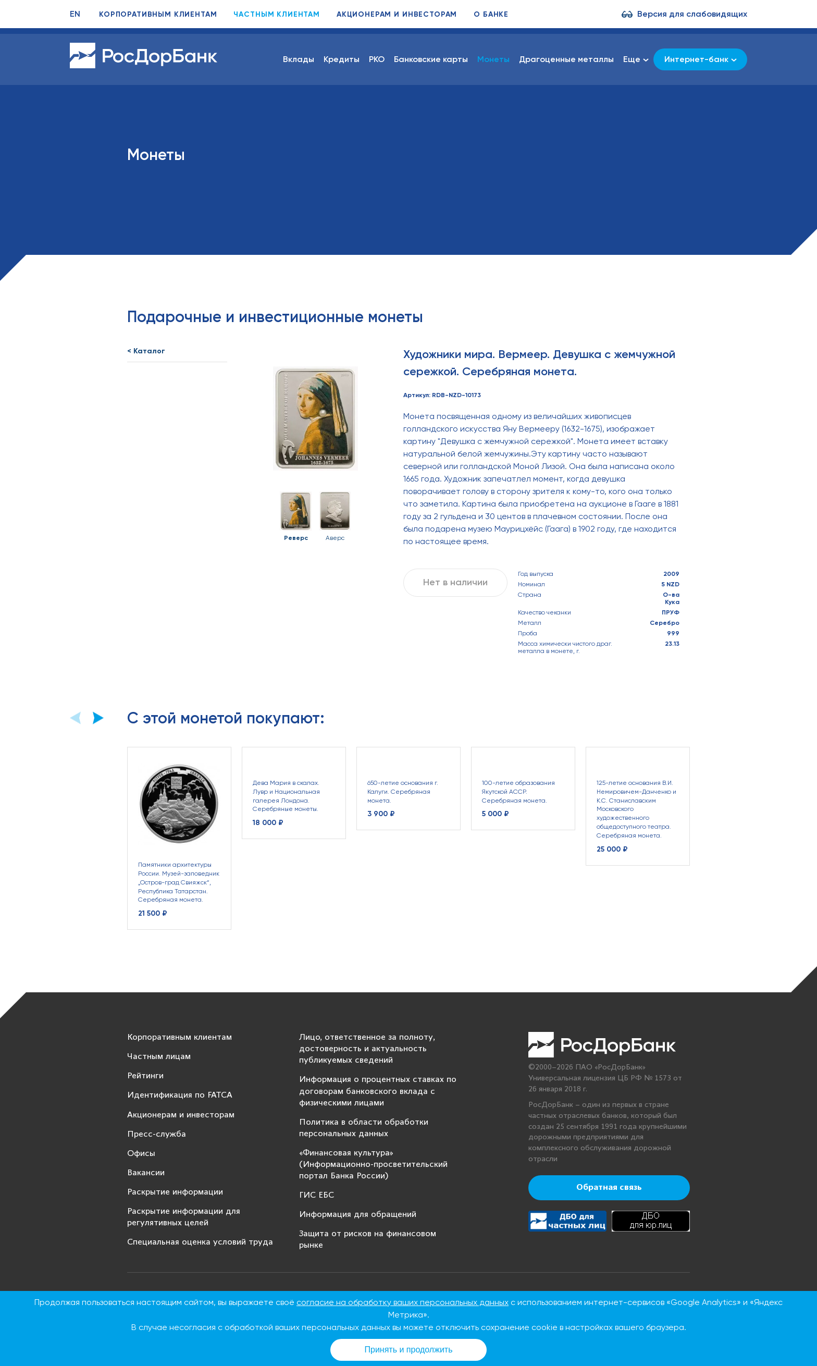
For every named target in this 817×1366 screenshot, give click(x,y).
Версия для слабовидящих (692, 14)
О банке (491, 14)
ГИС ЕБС (316, 1195)
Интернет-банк (700, 59)
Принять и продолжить (409, 1349)
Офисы (141, 1153)
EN (75, 14)
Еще (636, 59)
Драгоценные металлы (566, 59)
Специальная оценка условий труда (200, 1242)
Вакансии (146, 1172)
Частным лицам (159, 1056)
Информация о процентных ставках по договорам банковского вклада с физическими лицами (377, 1091)
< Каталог (146, 351)
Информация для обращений (357, 1214)
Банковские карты (431, 59)
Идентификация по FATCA (179, 1095)
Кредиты (342, 59)
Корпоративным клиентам (158, 14)
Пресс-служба (156, 1134)
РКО (377, 59)
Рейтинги (145, 1076)
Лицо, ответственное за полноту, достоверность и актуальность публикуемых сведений (367, 1049)
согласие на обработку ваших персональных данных (402, 1302)
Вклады (298, 59)
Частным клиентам (276, 14)
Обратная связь (609, 1188)
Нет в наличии (455, 582)
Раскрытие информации (175, 1192)
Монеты (493, 59)
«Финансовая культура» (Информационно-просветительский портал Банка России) (373, 1164)
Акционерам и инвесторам (397, 14)
